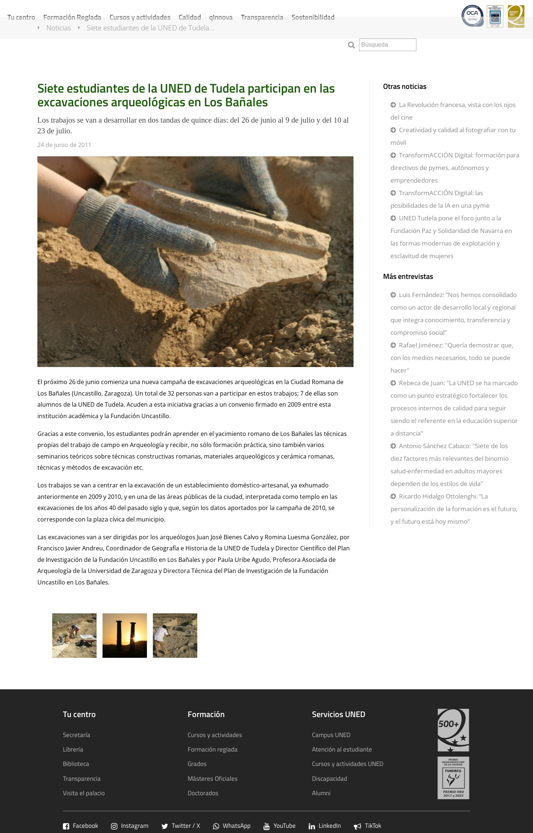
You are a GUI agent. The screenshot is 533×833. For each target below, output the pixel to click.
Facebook (80, 825)
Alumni (321, 792)
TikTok (367, 825)
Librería (73, 749)
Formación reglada (213, 749)
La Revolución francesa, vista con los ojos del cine (453, 110)
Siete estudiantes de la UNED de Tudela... (158, 44)
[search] (387, 45)
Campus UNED (331, 734)
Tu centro (21, 16)
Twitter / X (180, 825)
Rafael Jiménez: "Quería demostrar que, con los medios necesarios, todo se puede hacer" (451, 357)
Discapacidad (329, 778)
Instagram (129, 825)
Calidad (190, 16)
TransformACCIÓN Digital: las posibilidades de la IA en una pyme (440, 199)
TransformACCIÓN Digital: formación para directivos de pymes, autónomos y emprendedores (454, 167)
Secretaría (76, 734)
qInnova (221, 16)
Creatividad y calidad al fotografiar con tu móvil (453, 136)
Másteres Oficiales (213, 778)
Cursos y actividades (140, 16)
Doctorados (203, 792)
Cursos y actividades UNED (347, 763)
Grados (197, 763)
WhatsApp (232, 825)
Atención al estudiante (342, 749)
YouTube (280, 825)
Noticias (66, 44)
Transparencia (262, 16)
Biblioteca (76, 763)
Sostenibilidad (313, 16)
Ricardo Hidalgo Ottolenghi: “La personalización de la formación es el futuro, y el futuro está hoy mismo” (453, 509)
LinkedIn (325, 825)
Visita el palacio (84, 792)
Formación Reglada (72, 16)
